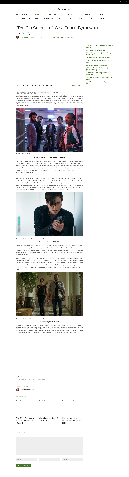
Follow (21, 377)
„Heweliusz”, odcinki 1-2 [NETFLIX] (96, 50)
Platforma (56, 242)
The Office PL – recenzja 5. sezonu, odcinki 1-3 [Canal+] (26, 420)
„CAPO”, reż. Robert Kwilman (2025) (96, 65)
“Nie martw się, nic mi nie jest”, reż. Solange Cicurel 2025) (72, 420)
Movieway (64, 9)
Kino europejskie (69, 400)
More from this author (28, 391)
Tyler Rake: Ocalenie (56, 157)
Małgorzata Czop (28, 37)
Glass (56, 322)
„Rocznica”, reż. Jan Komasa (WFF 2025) (98, 57)
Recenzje (69, 37)
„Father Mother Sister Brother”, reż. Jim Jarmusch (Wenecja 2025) (97, 69)
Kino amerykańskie (58, 37)
